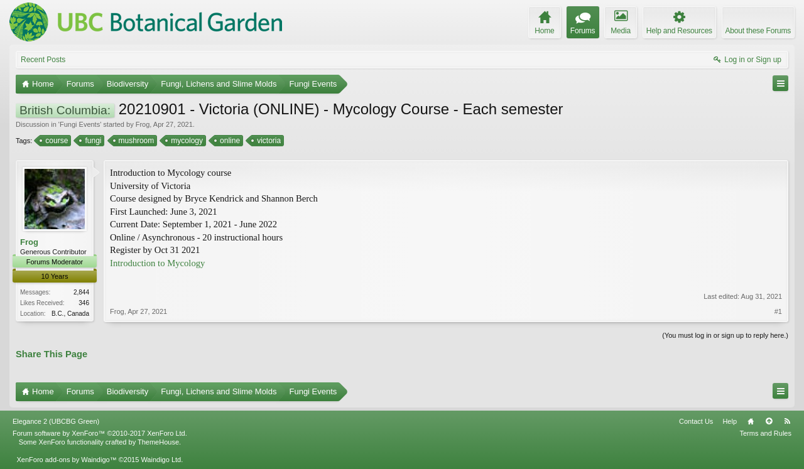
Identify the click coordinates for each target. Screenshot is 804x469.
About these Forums (758, 30)
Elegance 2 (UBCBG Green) (56, 421)
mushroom (136, 140)
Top (768, 421)
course (55, 140)
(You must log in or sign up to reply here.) (725, 335)
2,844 (81, 292)
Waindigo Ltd (161, 459)
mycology (186, 140)
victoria (268, 140)
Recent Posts (43, 59)
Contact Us (696, 421)
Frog (143, 124)
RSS (787, 421)
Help (729, 421)
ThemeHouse (158, 442)
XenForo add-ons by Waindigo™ (66, 459)
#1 (778, 311)
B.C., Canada (70, 313)
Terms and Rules (765, 433)
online (229, 140)
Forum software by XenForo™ (100, 433)
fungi (92, 140)
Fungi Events (80, 124)
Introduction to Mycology (157, 263)
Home (750, 421)
